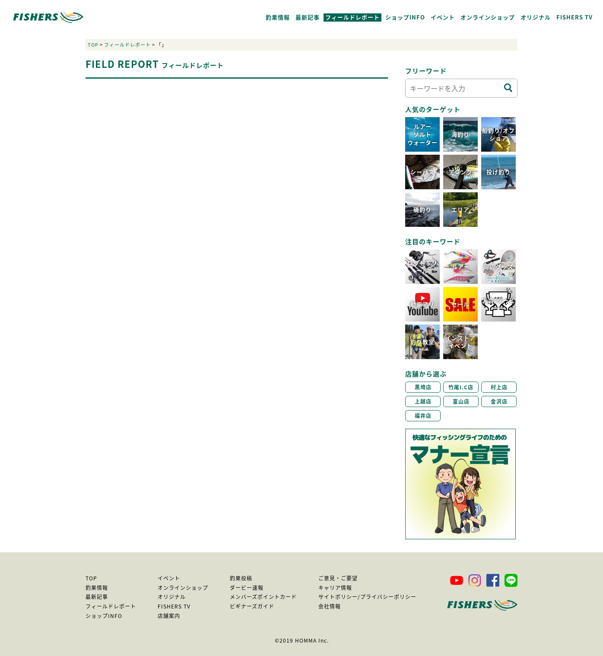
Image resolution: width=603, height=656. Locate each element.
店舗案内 (169, 616)
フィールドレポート (352, 17)
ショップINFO (405, 17)
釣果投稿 (241, 578)
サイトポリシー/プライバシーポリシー (367, 597)
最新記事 (307, 17)
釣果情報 (278, 17)
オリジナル (535, 17)
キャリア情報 (335, 588)
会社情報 (329, 606)
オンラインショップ (487, 17)
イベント (443, 17)
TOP (93, 44)
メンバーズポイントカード (263, 597)
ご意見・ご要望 (338, 578)
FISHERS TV (574, 17)
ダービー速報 (246, 588)
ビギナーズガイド (252, 606)
